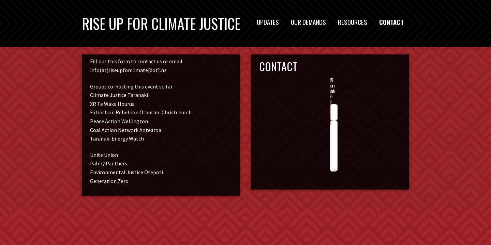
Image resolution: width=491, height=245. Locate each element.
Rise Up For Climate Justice (161, 23)
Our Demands (308, 22)
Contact (391, 22)
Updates (268, 22)
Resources (352, 22)
